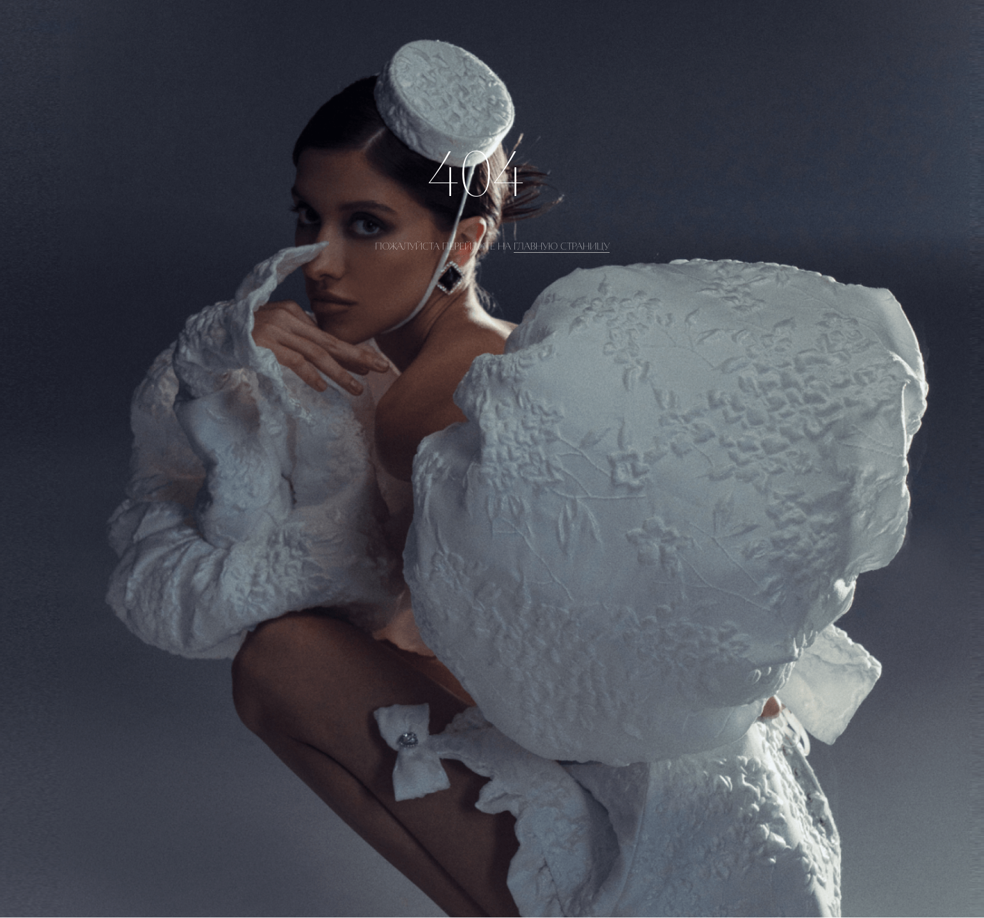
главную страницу (562, 246)
